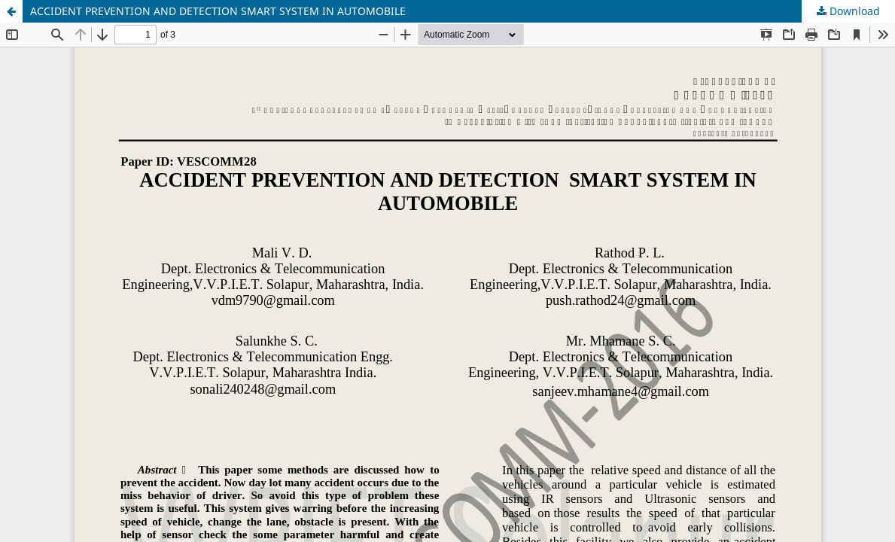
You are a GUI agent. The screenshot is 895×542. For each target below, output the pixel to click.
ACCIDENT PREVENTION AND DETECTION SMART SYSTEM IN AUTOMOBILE (218, 11)
